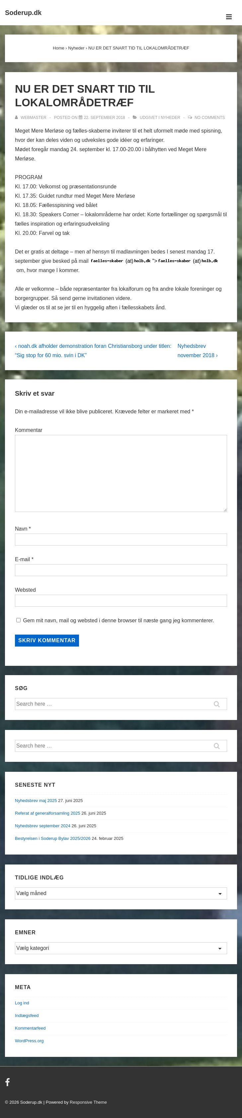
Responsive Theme (88, 1102)
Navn (21, 529)
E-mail (22, 559)
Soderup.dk (23, 12)
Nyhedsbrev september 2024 (42, 825)
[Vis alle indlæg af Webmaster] (31, 117)
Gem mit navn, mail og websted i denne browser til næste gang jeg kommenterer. (118, 620)
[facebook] (8, 1084)
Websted (25, 590)
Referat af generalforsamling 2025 (47, 813)
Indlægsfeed (27, 1015)
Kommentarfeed (30, 1028)
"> (155, 261)
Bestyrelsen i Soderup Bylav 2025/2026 (53, 838)
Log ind (22, 1002)
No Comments (210, 117)
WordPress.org (29, 1040)
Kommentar (28, 430)
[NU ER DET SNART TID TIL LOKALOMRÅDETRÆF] (104, 117)
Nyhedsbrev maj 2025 (36, 800)
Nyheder (170, 117)
